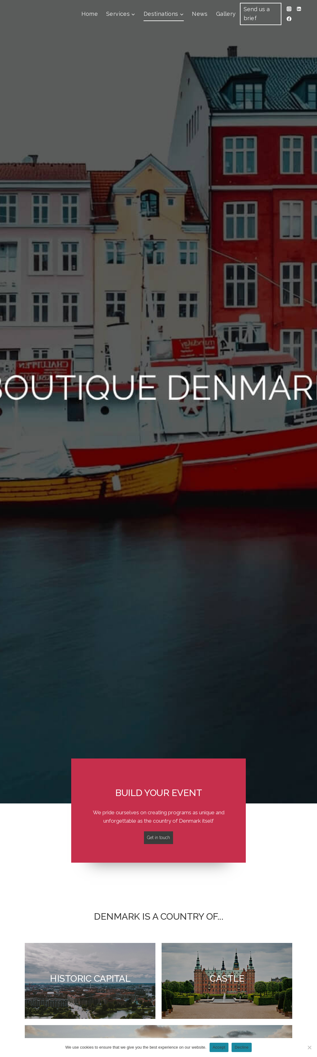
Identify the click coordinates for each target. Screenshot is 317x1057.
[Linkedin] (299, 9)
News (199, 14)
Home (89, 14)
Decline (242, 1047)
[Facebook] (289, 19)
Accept (219, 1047)
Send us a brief (257, 13)
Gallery (226, 14)
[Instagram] (289, 9)
